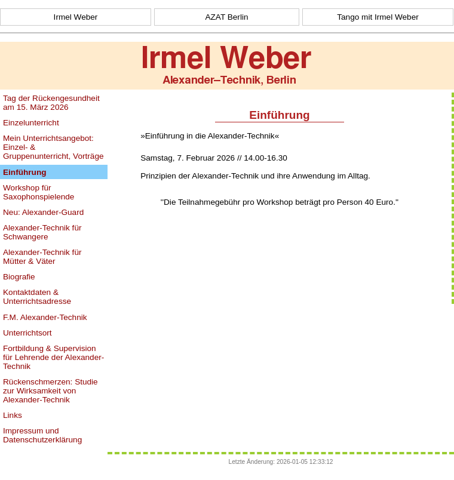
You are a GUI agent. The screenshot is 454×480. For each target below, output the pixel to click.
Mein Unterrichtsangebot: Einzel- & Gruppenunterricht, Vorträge (53, 147)
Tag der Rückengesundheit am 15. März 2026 (51, 103)
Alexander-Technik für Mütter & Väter (42, 257)
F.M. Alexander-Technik (45, 317)
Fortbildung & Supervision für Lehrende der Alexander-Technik (53, 357)
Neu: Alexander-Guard (43, 212)
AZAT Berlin (226, 17)
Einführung (24, 172)
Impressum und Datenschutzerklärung (42, 435)
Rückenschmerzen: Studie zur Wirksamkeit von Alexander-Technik (50, 390)
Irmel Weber (76, 17)
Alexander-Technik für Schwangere (42, 232)
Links (12, 415)
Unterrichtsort (27, 332)
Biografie (19, 276)
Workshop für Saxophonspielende (38, 192)
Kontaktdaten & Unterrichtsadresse (37, 297)
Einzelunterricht (31, 122)
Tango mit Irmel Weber (378, 17)
